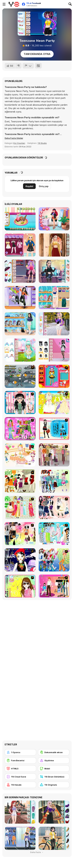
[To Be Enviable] (20, 586)
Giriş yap (43, 186)
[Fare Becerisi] (20, 760)
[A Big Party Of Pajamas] (54, 533)
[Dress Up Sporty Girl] (54, 507)
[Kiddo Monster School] (20, 271)
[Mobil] (53, 768)
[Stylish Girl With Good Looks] (20, 559)
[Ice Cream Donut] (20, 218)
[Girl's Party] (20, 454)
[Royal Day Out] (54, 218)
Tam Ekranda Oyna (37, 54)
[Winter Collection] (54, 481)
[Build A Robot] (20, 376)
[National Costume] (20, 507)
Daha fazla (37, 852)
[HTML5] (20, 768)
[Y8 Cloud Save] (20, 777)
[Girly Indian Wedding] (54, 245)
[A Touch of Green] (20, 428)
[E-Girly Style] (54, 271)
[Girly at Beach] (54, 297)
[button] (14, 138)
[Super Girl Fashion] (20, 481)
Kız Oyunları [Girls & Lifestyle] (19, 143)
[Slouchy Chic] (20, 533)
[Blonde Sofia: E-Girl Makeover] (20, 245)
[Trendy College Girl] (54, 323)
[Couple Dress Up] (54, 586)
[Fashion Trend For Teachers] (54, 454)
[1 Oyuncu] (20, 752)
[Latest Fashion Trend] (54, 559)
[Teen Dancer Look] (20, 297)
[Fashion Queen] (54, 428)
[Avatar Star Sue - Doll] (54, 376)
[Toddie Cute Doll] (20, 350)
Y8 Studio (42, 143)
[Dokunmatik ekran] (53, 752)
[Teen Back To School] (20, 323)
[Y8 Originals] (53, 785)
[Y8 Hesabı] (20, 785)
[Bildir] (28, 66)
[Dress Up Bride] (54, 402)
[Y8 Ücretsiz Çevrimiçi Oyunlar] (14, 4)
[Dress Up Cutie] (20, 402)
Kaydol (29, 186)
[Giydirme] (53, 760)
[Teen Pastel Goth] (54, 350)
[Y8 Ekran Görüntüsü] (53, 777)
